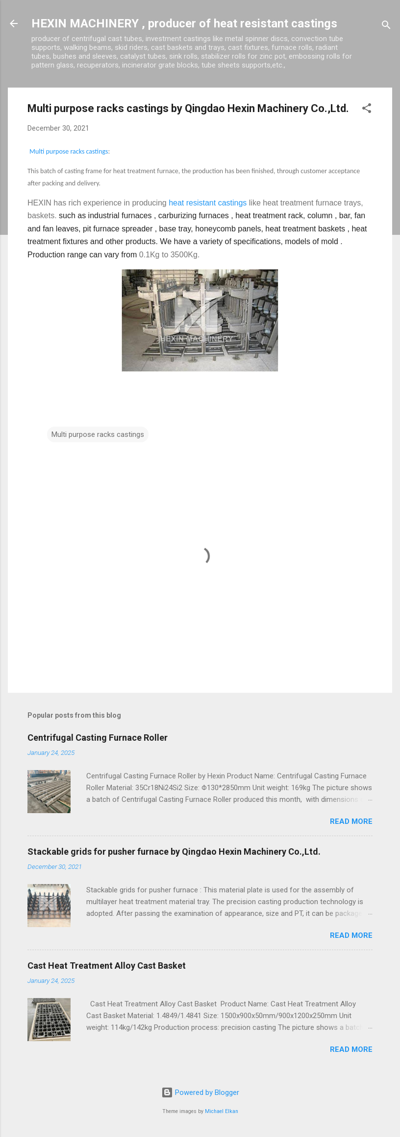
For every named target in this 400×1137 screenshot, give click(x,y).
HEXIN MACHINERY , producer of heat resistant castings (184, 23)
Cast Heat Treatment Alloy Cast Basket (106, 965)
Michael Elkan (221, 1111)
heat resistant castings (208, 203)
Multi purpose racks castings (68, 151)
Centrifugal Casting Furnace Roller (97, 737)
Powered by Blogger (200, 1092)
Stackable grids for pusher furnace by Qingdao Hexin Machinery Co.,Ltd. (174, 851)
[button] (367, 109)
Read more (351, 821)
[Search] (386, 27)
